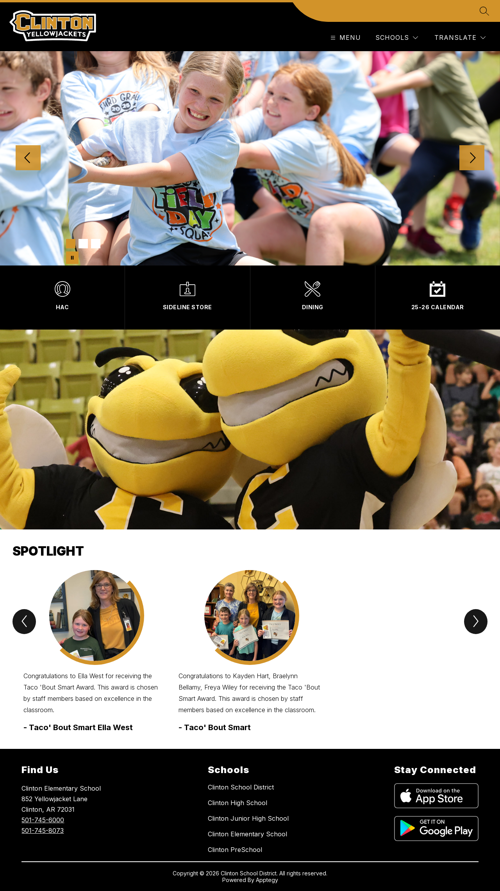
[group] (94, 651)
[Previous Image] (28, 158)
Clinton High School (237, 803)
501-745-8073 (42, 830)
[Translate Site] (460, 38)
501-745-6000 (42, 820)
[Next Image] (471, 158)
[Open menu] (345, 38)
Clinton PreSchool (235, 850)
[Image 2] (83, 243)
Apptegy (267, 880)
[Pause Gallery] (72, 257)
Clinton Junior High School (248, 818)
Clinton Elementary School (247, 834)
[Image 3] (95, 243)
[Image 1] (70, 243)
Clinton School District (241, 787)
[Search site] (484, 11)
